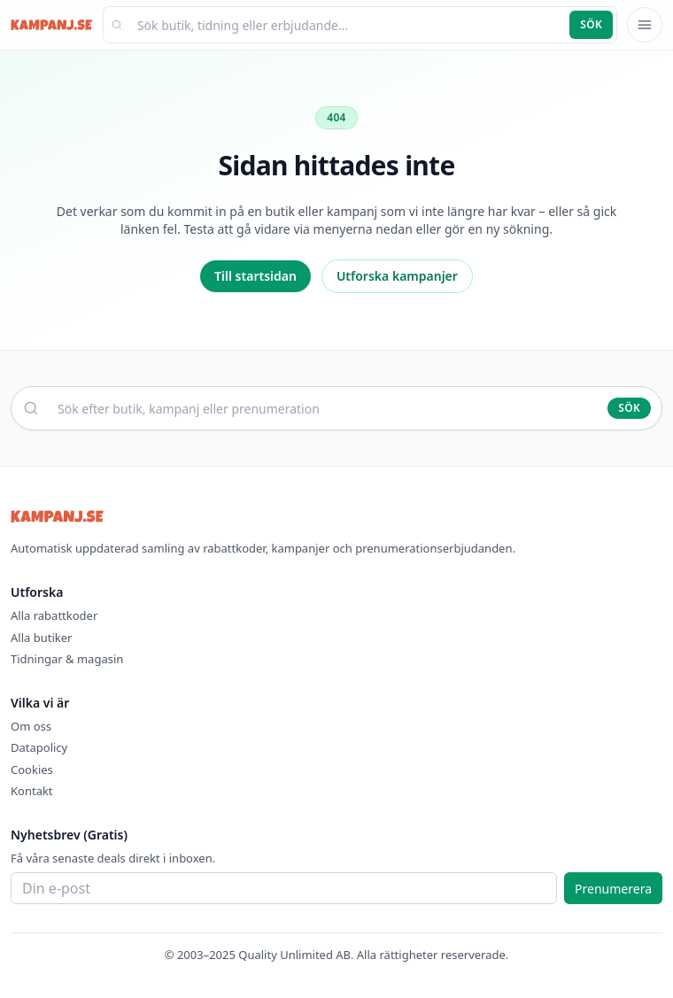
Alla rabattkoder (54, 615)
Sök (591, 24)
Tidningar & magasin (67, 659)
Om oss (31, 726)
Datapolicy (39, 747)
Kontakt (32, 791)
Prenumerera (613, 888)
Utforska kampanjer (397, 275)
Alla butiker (41, 638)
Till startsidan (255, 275)
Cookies (32, 770)
